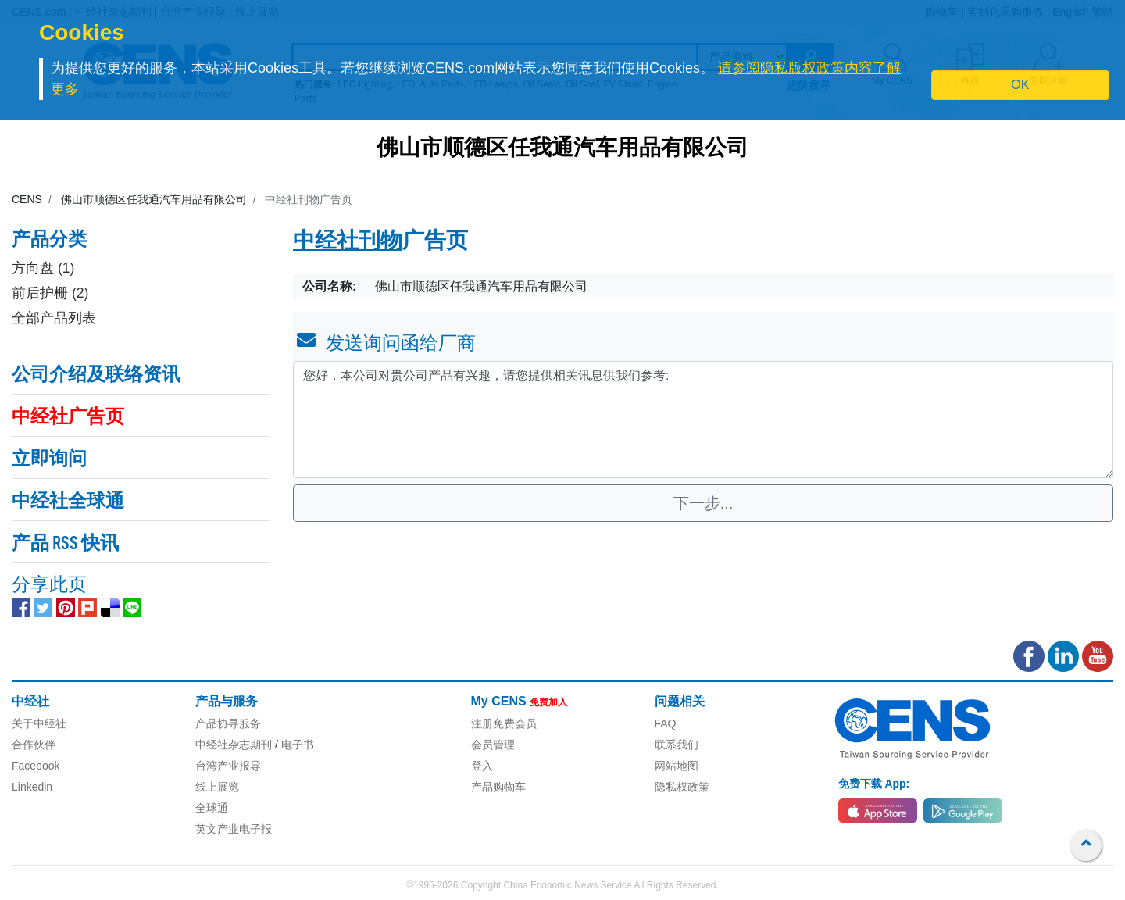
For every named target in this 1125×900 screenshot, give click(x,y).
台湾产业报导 (228, 765)
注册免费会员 (504, 723)
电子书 (297, 744)
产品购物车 (498, 786)
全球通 (211, 808)
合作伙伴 (33, 744)
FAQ (666, 723)
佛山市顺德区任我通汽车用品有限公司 (562, 149)
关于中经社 (39, 723)
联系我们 (676, 744)
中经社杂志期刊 (233, 744)
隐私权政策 (682, 786)
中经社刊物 (347, 242)
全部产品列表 (54, 318)
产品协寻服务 (228, 723)
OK (1020, 84)
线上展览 (217, 786)
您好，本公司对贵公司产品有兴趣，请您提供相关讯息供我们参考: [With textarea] (703, 419)
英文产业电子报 (233, 829)
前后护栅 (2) (50, 293)
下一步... (703, 503)
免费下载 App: (874, 783)
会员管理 (493, 744)
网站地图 (676, 765)
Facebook (35, 765)
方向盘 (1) (43, 268)
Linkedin (32, 786)
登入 (482, 765)
